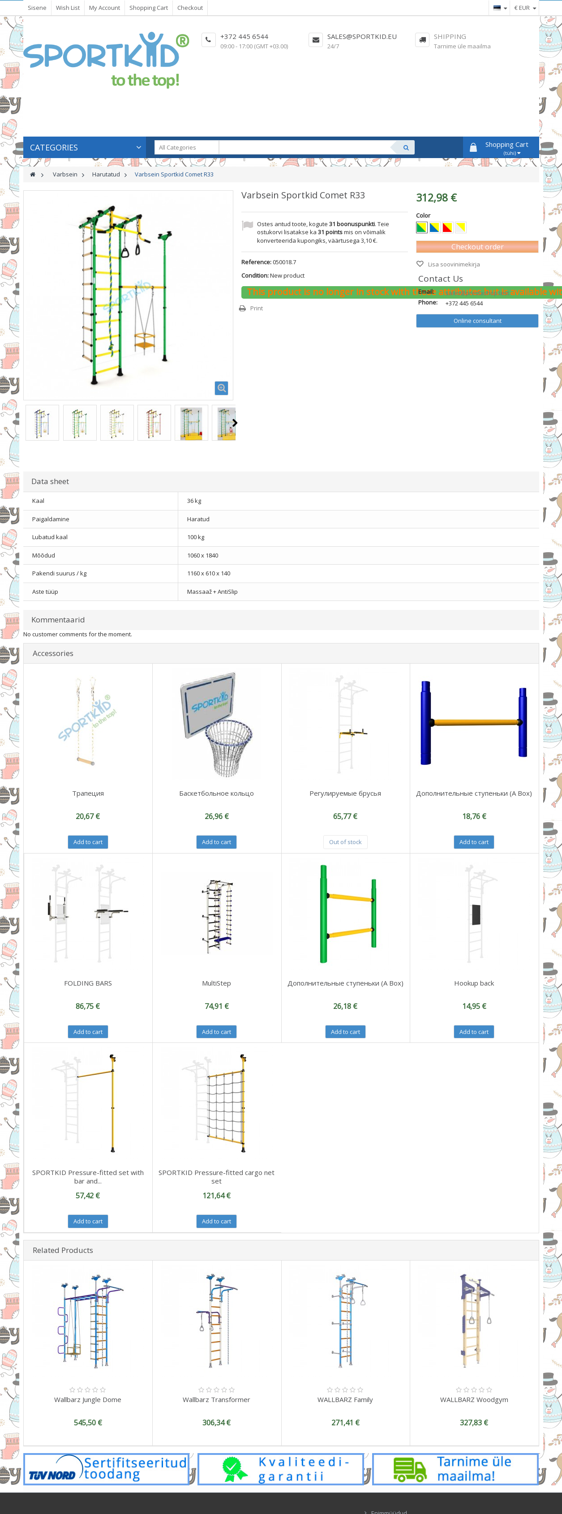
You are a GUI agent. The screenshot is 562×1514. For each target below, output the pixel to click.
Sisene (37, 8)
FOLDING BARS (88, 982)
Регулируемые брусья (345, 793)
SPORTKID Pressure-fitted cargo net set (217, 1176)
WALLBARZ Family (345, 1399)
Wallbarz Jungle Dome (87, 1399)
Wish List (68, 8)
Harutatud (106, 174)
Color (424, 215)
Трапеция (88, 793)
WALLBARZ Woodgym (474, 1399)
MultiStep (216, 982)
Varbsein (65, 174)
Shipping (450, 36)
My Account (104, 8)
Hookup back (474, 982)
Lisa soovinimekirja (453, 264)
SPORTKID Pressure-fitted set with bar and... (88, 1176)
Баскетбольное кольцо (216, 793)
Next (235, 422)
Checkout (190, 8)
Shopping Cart (148, 8)
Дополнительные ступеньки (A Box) (474, 793)
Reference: (256, 262)
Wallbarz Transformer (216, 1399)
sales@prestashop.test (477, 293)
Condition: (255, 275)
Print (256, 308)
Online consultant (478, 321)
